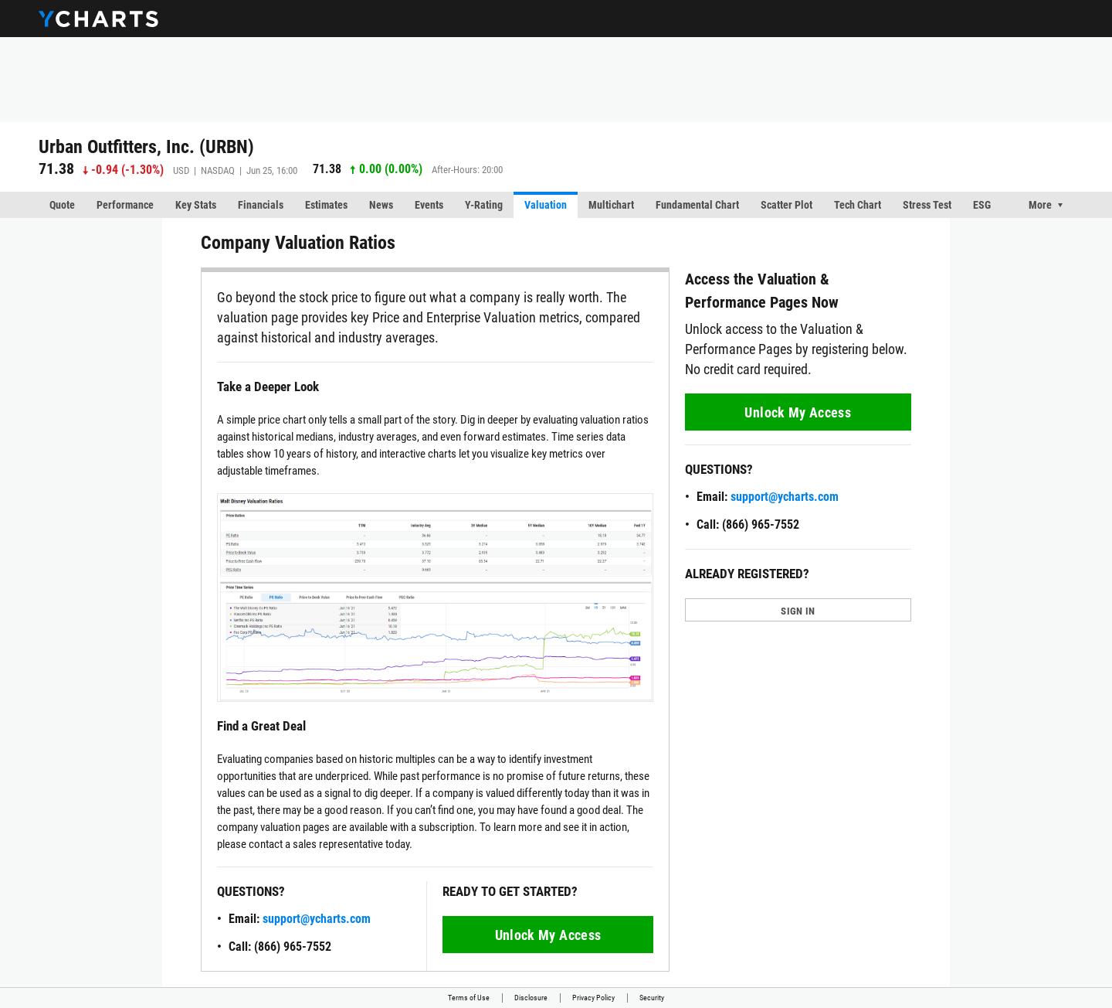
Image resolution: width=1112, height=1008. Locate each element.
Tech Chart (857, 205)
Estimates (326, 205)
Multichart (611, 205)
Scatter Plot (786, 205)
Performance (125, 205)
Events (429, 205)
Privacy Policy (593, 997)
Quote (62, 205)
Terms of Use (469, 997)
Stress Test (927, 205)
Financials (260, 205)
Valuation (545, 205)
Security (651, 997)
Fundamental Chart (697, 205)
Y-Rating (484, 205)
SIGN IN (798, 611)
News (381, 205)
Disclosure (531, 997)
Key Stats (195, 205)
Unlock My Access (548, 935)
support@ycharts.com (317, 918)
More (1040, 205)
